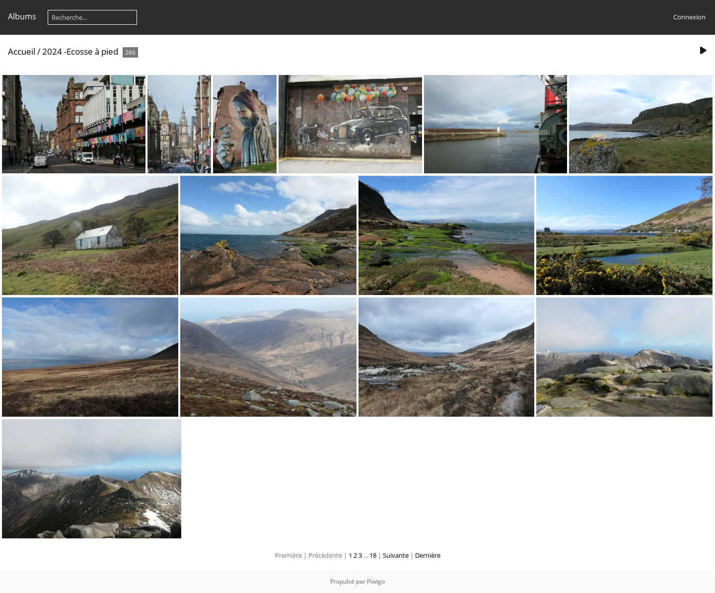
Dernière (427, 555)
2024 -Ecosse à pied (80, 51)
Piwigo (376, 581)
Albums (22, 16)
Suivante (396, 555)
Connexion (689, 16)
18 (372, 555)
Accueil (21, 51)
